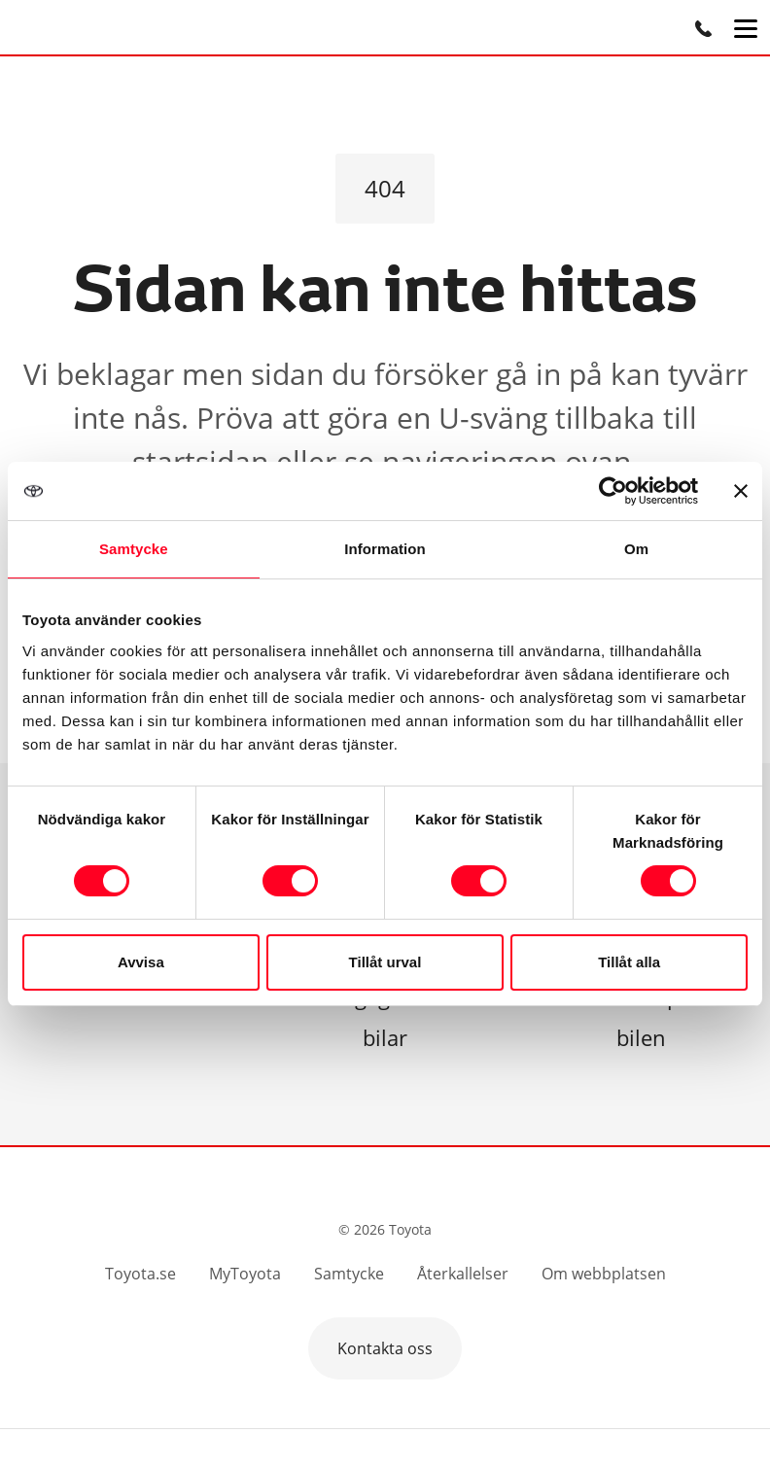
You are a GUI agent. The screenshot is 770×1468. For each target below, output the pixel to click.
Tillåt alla (629, 962)
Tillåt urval (385, 962)
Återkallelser (462, 1273)
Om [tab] (636, 549)
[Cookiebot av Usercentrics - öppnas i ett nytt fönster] (613, 491)
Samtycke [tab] (133, 549)
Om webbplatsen (604, 1273)
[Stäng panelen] (741, 491)
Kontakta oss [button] (385, 1348)
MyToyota (245, 1273)
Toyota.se (140, 1273)
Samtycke (349, 1273)
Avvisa (141, 962)
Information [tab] (385, 549)
